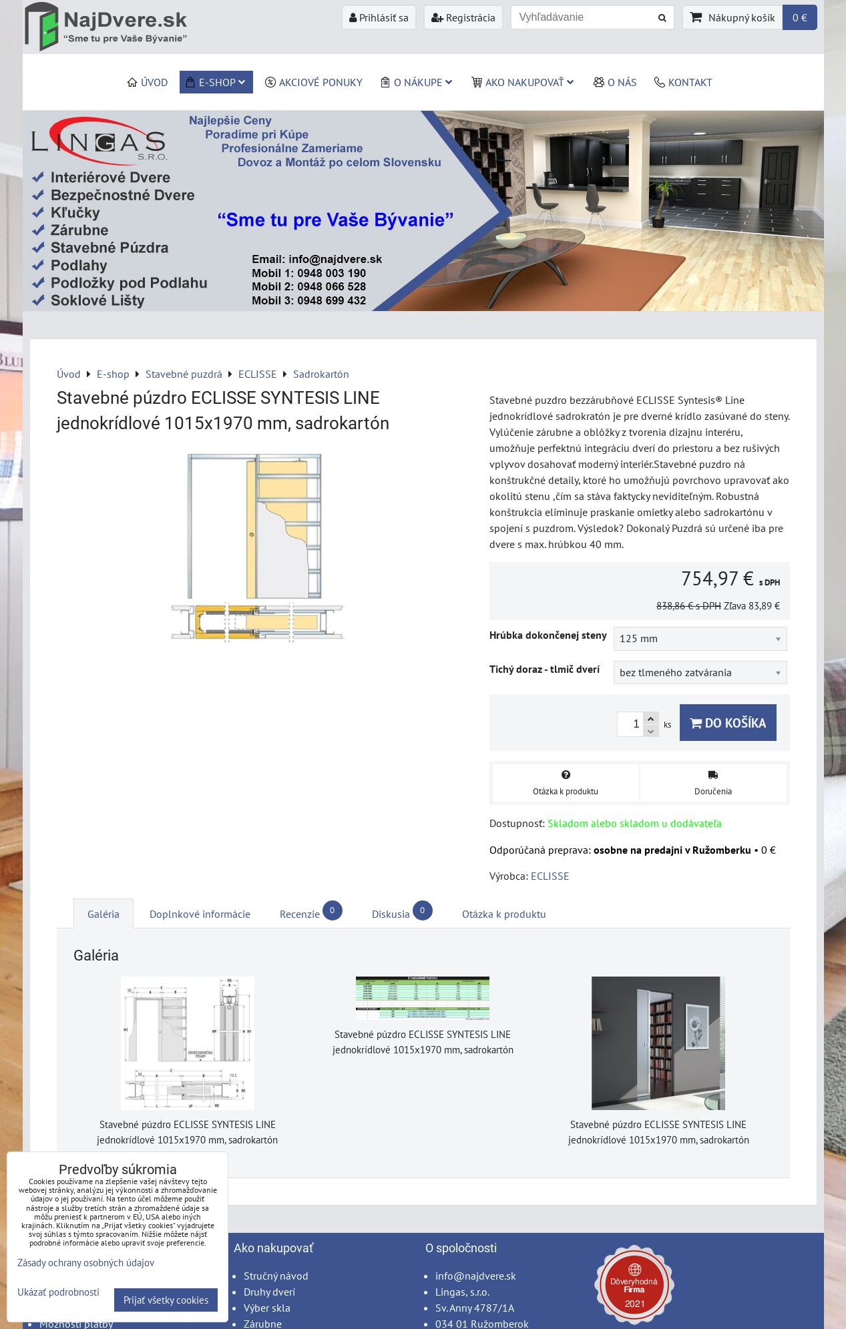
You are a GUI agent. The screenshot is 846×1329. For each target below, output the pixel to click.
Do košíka (728, 722)
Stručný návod (276, 1275)
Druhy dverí (269, 1291)
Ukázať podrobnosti (58, 1292)
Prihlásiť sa (379, 17)
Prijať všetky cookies (166, 1300)
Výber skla (267, 1307)
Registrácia (463, 17)
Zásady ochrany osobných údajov (85, 1262)
